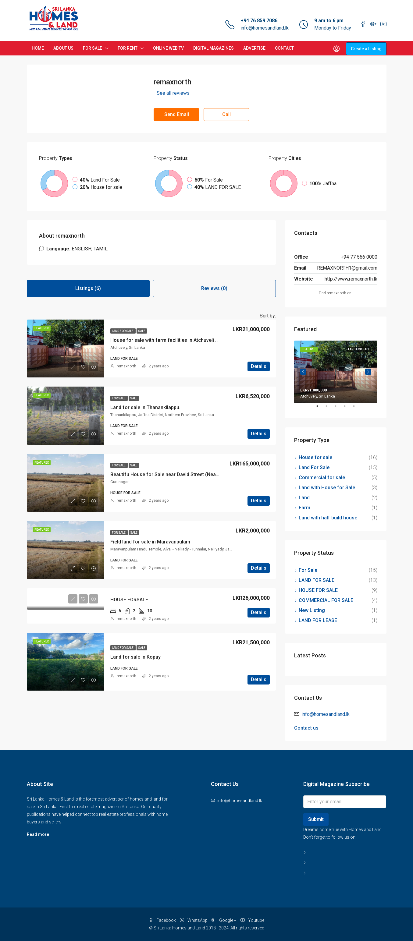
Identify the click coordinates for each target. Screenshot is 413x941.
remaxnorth (126, 366)
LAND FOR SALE (123, 331)
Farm (304, 508)
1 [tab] (320, 408)
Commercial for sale (322, 477)
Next (368, 372)
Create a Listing (366, 48)
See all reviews (173, 93)
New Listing (312, 610)
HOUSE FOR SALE (318, 590)
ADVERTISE (254, 48)
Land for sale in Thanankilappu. (145, 407)
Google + (224, 920)
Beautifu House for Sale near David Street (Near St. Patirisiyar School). (189, 474)
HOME (38, 48)
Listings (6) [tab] (88, 288)
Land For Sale (314, 467)
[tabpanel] (335, 372)
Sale (141, 331)
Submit (316, 819)
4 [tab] (348, 408)
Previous (303, 372)
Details (258, 366)
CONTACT (284, 48)
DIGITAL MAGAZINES (213, 48)
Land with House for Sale (327, 487)
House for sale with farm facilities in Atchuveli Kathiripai (173, 340)
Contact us (306, 728)
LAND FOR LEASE (318, 620)
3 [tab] (339, 408)
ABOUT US (63, 48)
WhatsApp (194, 920)
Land (304, 498)
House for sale (315, 457)
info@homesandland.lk (264, 28)
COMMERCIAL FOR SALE (326, 600)
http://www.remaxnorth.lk (351, 279)
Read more (38, 834)
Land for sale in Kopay (135, 657)
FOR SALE (92, 48)
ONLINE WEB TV (168, 48)
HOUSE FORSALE (129, 600)
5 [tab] (357, 408)
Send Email (176, 114)
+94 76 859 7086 (258, 20)
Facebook (163, 920)
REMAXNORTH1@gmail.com (347, 268)
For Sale (119, 398)
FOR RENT (127, 48)
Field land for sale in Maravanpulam (150, 542)
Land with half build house (328, 518)
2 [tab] (329, 408)
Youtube (252, 920)
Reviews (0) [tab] (214, 288)
